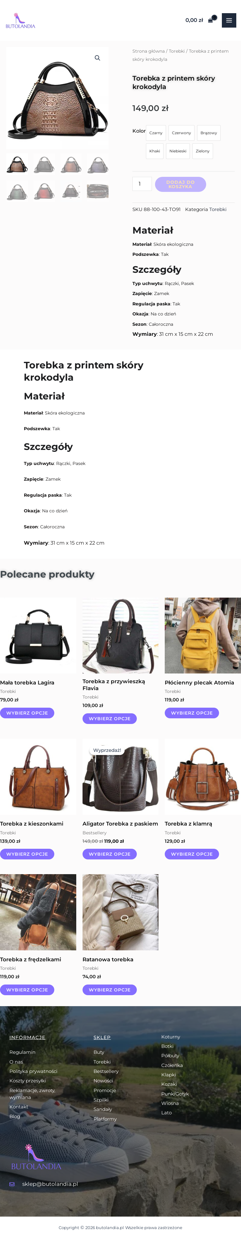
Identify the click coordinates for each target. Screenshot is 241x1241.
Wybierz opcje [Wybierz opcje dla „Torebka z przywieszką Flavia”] (110, 718)
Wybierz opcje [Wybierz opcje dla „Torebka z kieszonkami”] (27, 854)
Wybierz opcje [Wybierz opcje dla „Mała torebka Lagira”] (27, 713)
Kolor (139, 131)
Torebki (177, 51)
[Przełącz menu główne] (229, 20)
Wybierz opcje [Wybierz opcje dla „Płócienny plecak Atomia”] (192, 713)
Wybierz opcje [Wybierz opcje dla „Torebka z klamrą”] (192, 854)
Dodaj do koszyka (180, 184)
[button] (97, 58)
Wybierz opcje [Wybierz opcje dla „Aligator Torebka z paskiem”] (110, 854)
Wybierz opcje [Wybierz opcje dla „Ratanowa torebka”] (110, 990)
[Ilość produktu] (142, 184)
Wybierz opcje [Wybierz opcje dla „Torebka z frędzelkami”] (27, 990)
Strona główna (148, 51)
